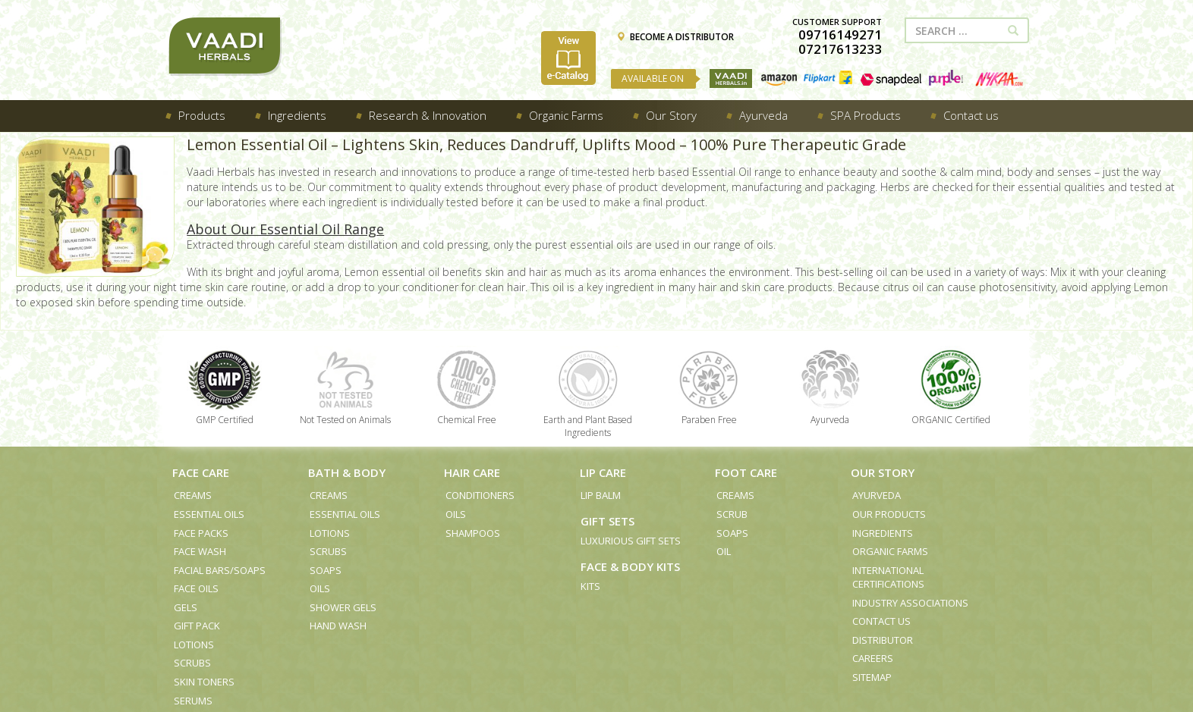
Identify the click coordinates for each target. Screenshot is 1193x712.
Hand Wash (338, 625)
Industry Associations (910, 603)
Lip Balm (601, 495)
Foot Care (746, 472)
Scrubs (192, 663)
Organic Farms (890, 551)
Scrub (732, 514)
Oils (320, 588)
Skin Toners (204, 681)
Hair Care (472, 472)
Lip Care (603, 472)
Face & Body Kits (630, 566)
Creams (193, 495)
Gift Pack (197, 625)
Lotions (194, 644)
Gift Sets (607, 521)
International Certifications (888, 577)
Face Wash (200, 551)
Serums (193, 700)
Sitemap (872, 677)
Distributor (882, 640)
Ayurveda (876, 495)
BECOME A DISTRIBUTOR (675, 36)
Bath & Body (347, 472)
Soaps (326, 570)
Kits (590, 586)
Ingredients (882, 533)
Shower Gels (343, 607)
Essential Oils (209, 514)
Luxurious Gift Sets (631, 540)
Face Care (200, 472)
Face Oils (196, 588)
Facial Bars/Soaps (220, 570)
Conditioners (480, 495)
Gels (185, 607)
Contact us (881, 621)
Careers (872, 658)
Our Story (882, 472)
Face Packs (201, 533)
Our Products (889, 514)
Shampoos (472, 533)
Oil (723, 551)
